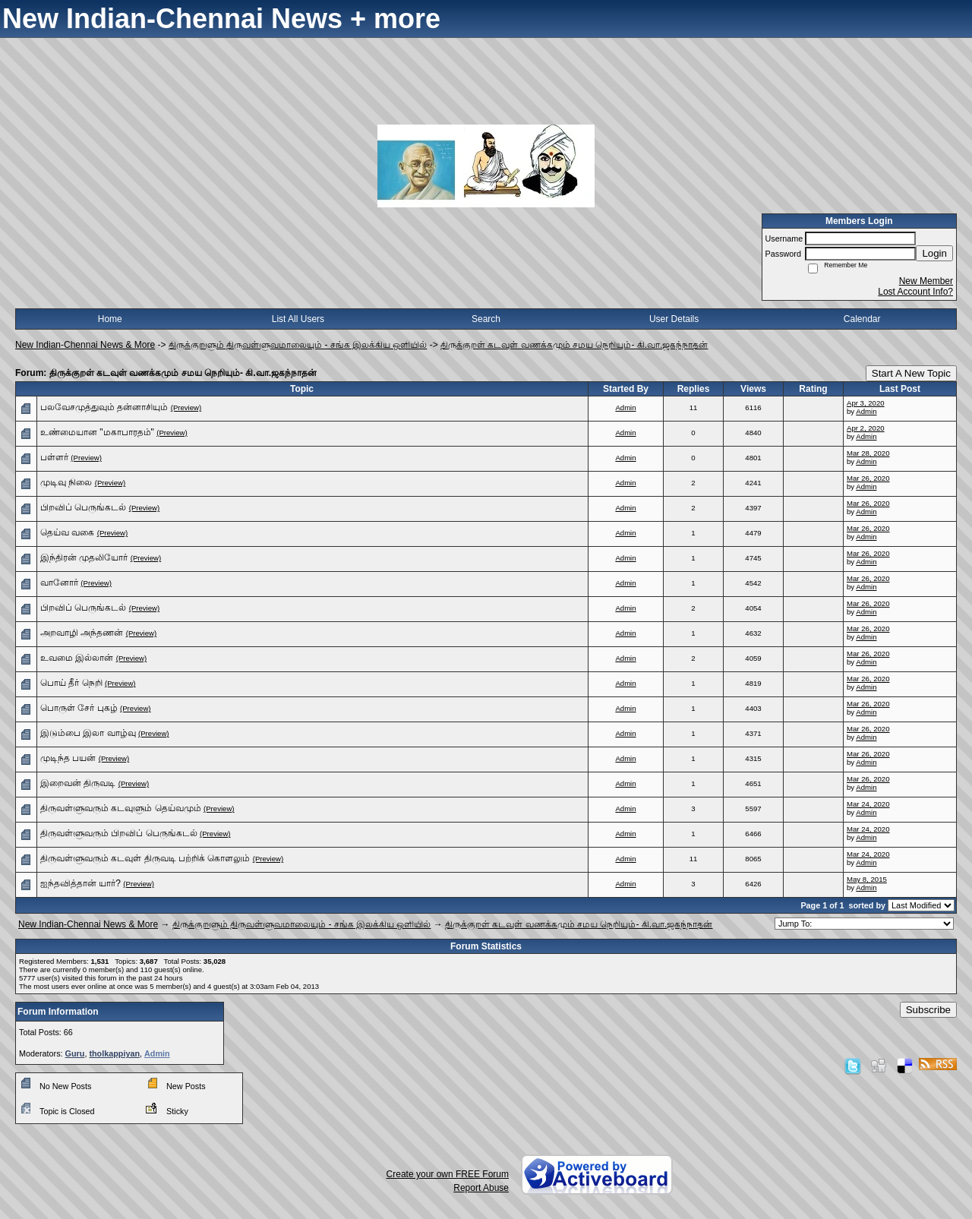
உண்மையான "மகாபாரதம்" (97, 432)
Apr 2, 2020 (866, 428)
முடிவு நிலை (66, 482)
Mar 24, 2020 (868, 804)
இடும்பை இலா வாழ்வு (88, 733)
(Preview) (186, 407)
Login (934, 253)
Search (486, 319)
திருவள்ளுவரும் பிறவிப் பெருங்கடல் (118, 833)
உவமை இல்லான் (76, 657)
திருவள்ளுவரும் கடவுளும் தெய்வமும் (120, 808)
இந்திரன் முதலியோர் (84, 557)
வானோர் (59, 582)
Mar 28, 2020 (868, 453)
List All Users (298, 319)
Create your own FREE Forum (448, 1174)
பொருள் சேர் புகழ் (79, 708)
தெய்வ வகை (67, 532)
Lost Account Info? (915, 291)
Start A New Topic (911, 373)
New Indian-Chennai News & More (85, 344)
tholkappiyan (114, 1053)
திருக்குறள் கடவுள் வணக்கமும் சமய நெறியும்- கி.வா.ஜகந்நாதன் (574, 344)
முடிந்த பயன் (68, 758)
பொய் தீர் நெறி (71, 682)
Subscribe (928, 1009)
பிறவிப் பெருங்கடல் (83, 507)
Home (110, 319)
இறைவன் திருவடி (77, 783)
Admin (625, 407)
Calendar (862, 319)
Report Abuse (481, 1188)
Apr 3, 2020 (866, 403)
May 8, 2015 (867, 879)
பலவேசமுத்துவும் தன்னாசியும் (104, 407)
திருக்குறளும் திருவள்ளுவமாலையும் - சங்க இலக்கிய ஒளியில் (298, 344)
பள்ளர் (54, 457)
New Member (926, 281)
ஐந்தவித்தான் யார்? (80, 883)
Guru (75, 1053)
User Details (674, 319)
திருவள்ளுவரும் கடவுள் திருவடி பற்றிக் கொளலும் (145, 858)
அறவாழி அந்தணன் (81, 632)
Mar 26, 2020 (868, 478)
